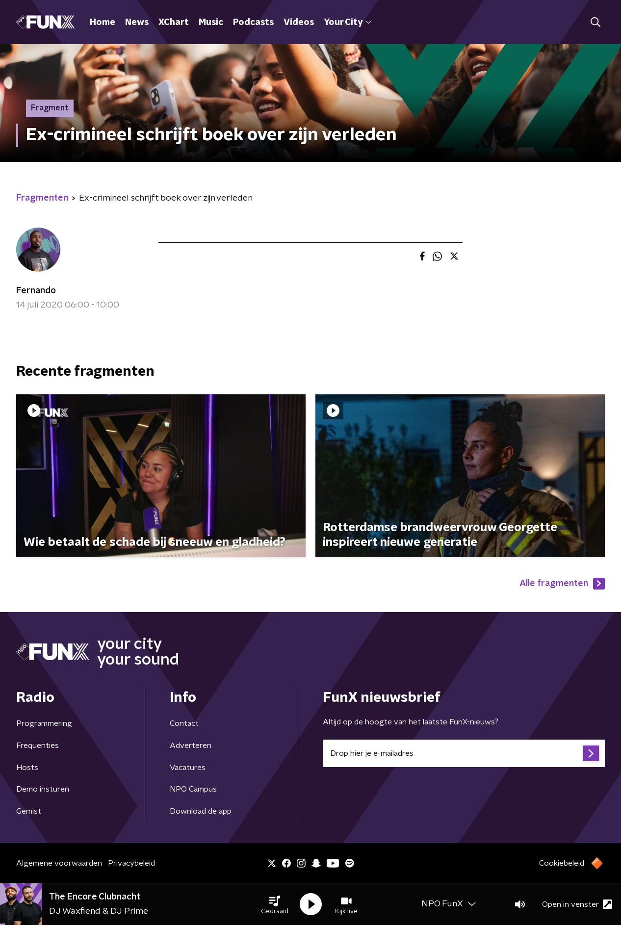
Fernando (36, 290)
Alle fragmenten (562, 584)
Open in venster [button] (577, 904)
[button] (274, 904)
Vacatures (188, 767)
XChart (173, 22)
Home (102, 22)
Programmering (44, 723)
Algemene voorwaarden (59, 863)
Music (211, 22)
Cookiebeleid (561, 863)
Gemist (28, 811)
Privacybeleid (131, 863)
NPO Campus (193, 789)
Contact (184, 723)
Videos (299, 22)
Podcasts (253, 22)
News (137, 22)
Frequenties (37, 745)
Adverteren (190, 745)
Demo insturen (42, 789)
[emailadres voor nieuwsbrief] (464, 753)
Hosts (27, 767)
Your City (347, 22)
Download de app (201, 811)
